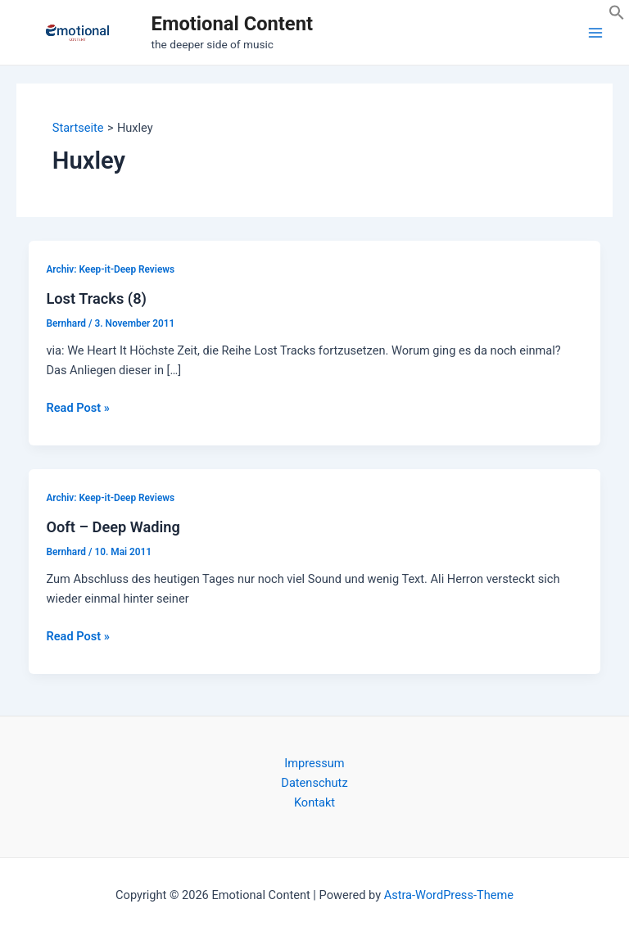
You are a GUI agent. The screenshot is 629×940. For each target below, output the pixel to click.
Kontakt (314, 802)
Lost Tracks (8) (96, 298)
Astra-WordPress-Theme (449, 895)
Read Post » (77, 408)
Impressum (314, 763)
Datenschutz (314, 782)
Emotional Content (232, 23)
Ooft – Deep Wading (112, 527)
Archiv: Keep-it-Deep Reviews (110, 269)
